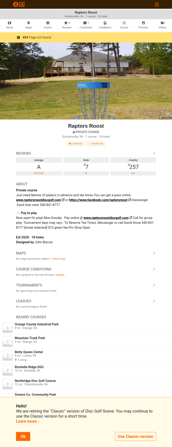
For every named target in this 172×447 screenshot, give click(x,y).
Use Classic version (135, 436)
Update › (60, 274)
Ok (23, 436)
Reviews (86, 153)
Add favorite (95, 143)
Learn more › (27, 421)
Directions (76, 143)
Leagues (86, 301)
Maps (86, 253)
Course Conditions (86, 269)
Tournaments (86, 285)
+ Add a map (58, 258)
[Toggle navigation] (157, 4)
